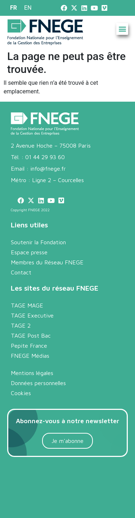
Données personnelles (38, 383)
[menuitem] (13, 8)
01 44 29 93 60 (45, 157)
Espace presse (29, 252)
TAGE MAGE (27, 305)
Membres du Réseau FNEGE (47, 262)
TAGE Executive (32, 315)
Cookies (21, 393)
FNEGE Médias (30, 355)
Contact (21, 272)
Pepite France (29, 345)
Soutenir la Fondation (38, 242)
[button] (122, 29)
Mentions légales (32, 373)
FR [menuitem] (13, 7)
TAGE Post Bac (31, 335)
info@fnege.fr (48, 168)
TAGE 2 (21, 325)
